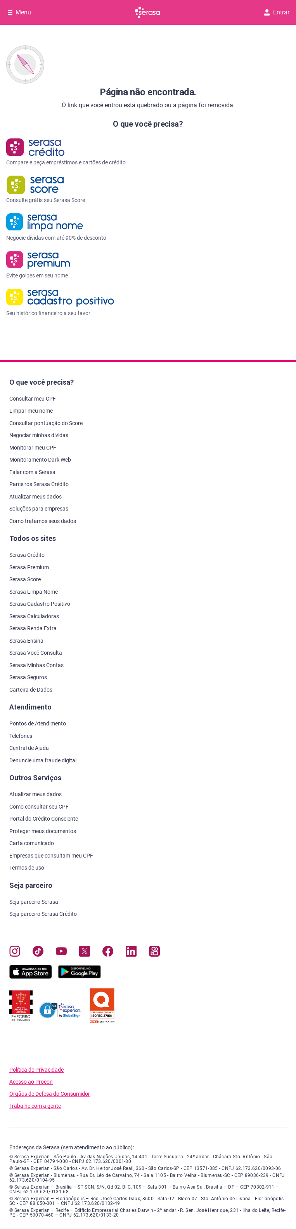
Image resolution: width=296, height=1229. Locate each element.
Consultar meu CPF (32, 399)
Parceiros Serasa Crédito (39, 484)
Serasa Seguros (28, 677)
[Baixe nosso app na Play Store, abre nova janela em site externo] (79, 976)
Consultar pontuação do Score (46, 423)
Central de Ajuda (29, 748)
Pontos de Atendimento (37, 723)
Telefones (20, 736)
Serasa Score (25, 579)
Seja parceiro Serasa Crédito (43, 914)
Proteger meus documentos (42, 831)
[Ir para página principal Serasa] (148, 12)
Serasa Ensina (26, 641)
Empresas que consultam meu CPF (51, 855)
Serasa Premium (29, 567)
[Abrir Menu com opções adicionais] (19, 12)
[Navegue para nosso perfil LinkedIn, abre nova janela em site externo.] (131, 953)
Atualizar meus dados (35, 496)
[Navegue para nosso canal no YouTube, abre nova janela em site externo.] (61, 953)
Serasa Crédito (27, 555)
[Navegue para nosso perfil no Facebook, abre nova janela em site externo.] (107, 953)
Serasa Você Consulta (35, 653)
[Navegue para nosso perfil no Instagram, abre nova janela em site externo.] (14, 953)
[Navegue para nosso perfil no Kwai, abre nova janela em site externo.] (154, 953)
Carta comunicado (31, 843)
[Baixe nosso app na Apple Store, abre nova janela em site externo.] (30, 976)
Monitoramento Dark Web (40, 460)
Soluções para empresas (38, 509)
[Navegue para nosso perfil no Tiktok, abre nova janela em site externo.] (38, 953)
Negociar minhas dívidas (38, 435)
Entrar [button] (276, 12)
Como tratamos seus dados (42, 521)
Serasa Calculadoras (34, 616)
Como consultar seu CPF (39, 807)
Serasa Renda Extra (33, 628)
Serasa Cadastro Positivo (39, 604)
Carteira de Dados (30, 690)
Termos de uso (26, 868)
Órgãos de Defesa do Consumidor (49, 1094)
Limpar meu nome (31, 411)
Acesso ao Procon (31, 1082)
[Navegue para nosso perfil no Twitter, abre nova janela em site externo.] (84, 953)
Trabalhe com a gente (35, 1106)
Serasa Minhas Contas (36, 665)
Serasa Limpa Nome (33, 592)
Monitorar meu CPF (32, 448)
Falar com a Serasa (32, 472)
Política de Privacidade (36, 1070)
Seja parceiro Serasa (33, 902)
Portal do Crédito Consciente (43, 819)
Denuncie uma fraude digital (42, 760)
